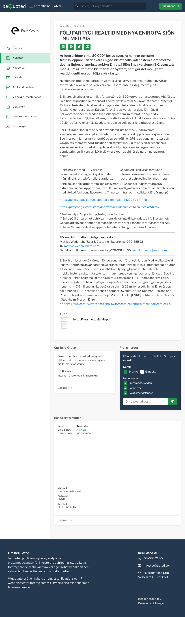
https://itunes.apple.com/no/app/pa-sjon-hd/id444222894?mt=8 (103, 199)
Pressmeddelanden (140, 383)
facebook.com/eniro (156, 304)
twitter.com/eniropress (126, 304)
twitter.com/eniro (98, 304)
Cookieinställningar (151, 603)
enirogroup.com (74, 304)
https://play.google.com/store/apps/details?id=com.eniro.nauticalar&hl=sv (109, 207)
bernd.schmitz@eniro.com (149, 250)
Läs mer (65, 388)
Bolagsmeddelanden (140, 393)
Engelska (150, 371)
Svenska (133, 371)
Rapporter (134, 388)
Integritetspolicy (149, 599)
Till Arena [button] (170, 6)
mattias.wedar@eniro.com (81, 246)
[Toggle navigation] (44, 6)
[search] (113, 6)
